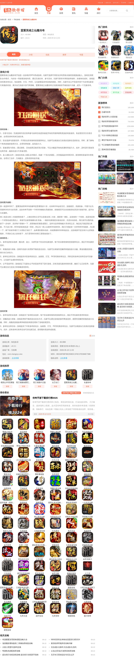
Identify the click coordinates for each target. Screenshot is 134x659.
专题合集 (100, 2)
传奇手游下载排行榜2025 (9, 60)
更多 (132, 27)
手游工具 (104, 97)
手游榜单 (123, 2)
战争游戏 (128, 88)
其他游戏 (128, 92)
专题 (86, 10)
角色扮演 (104, 83)
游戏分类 (108, 2)
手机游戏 (17, 19)
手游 (49, 10)
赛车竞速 (116, 92)
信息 (47, 55)
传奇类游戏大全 (24, 60)
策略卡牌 (116, 88)
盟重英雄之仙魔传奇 (30, 19)
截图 (13, 54)
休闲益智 (116, 83)
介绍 (30, 55)
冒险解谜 (104, 88)
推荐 (64, 55)
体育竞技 (104, 92)
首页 (36, 10)
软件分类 (116, 2)
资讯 (73, 10)
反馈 (92, 336)
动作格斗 (128, 83)
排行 (98, 10)
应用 (61, 10)
